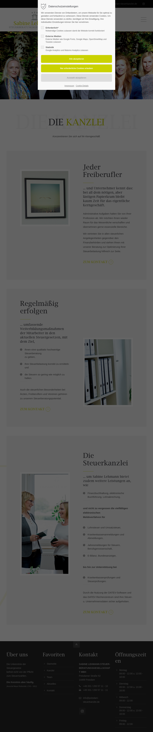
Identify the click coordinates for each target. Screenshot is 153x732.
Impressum (69, 86)
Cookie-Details (82, 86)
